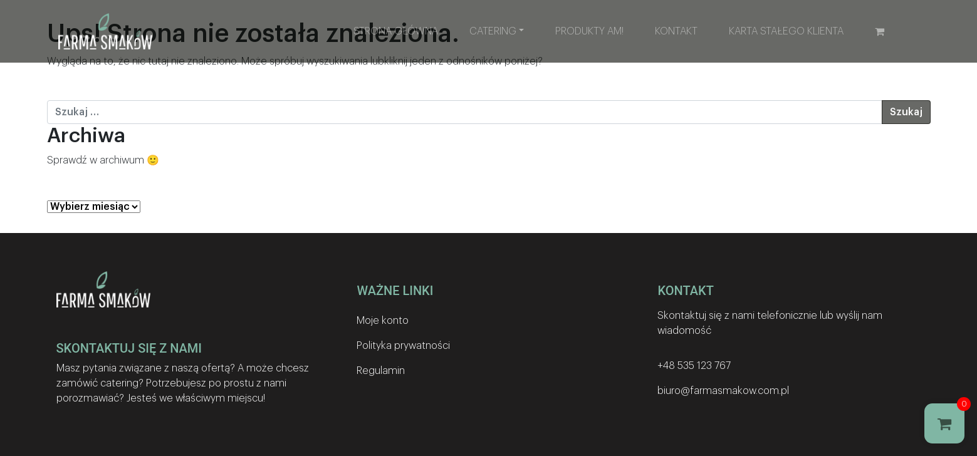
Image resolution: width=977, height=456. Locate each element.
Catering (492, 31)
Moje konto (383, 321)
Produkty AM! (589, 31)
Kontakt (676, 31)
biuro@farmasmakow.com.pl (723, 391)
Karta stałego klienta (786, 31)
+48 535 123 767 (694, 366)
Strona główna (395, 31)
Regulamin (381, 371)
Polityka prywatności (403, 346)
